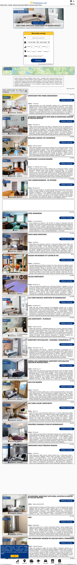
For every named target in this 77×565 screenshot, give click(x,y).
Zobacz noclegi (66, 100)
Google (26, 546)
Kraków (5, 97)
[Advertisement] (38, 479)
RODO (2, 553)
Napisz (75, 564)
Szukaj (38, 60)
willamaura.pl (38, 3)
